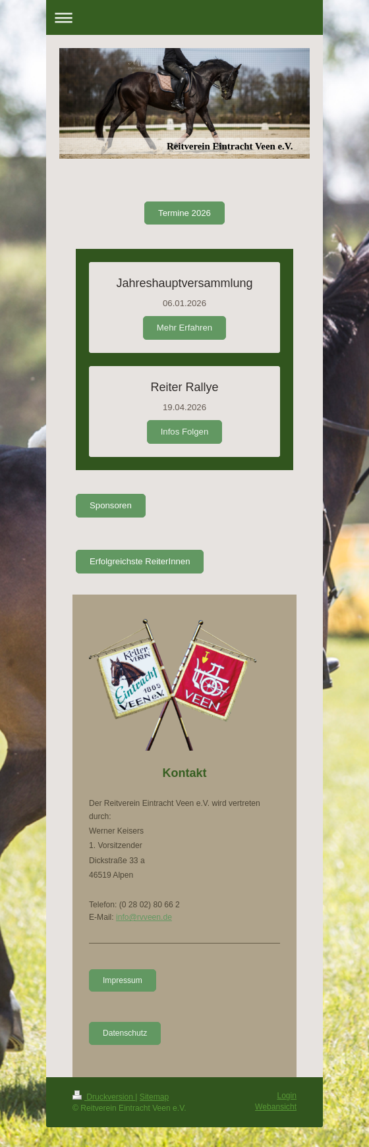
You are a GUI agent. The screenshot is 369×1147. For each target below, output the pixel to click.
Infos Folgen (185, 432)
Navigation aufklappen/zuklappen (184, 17)
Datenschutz (125, 1033)
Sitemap (154, 1097)
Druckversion (103, 1097)
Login (287, 1095)
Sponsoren (111, 505)
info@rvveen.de (144, 917)
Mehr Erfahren (184, 328)
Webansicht (276, 1106)
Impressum (122, 980)
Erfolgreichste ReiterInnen (140, 561)
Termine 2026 (184, 213)
